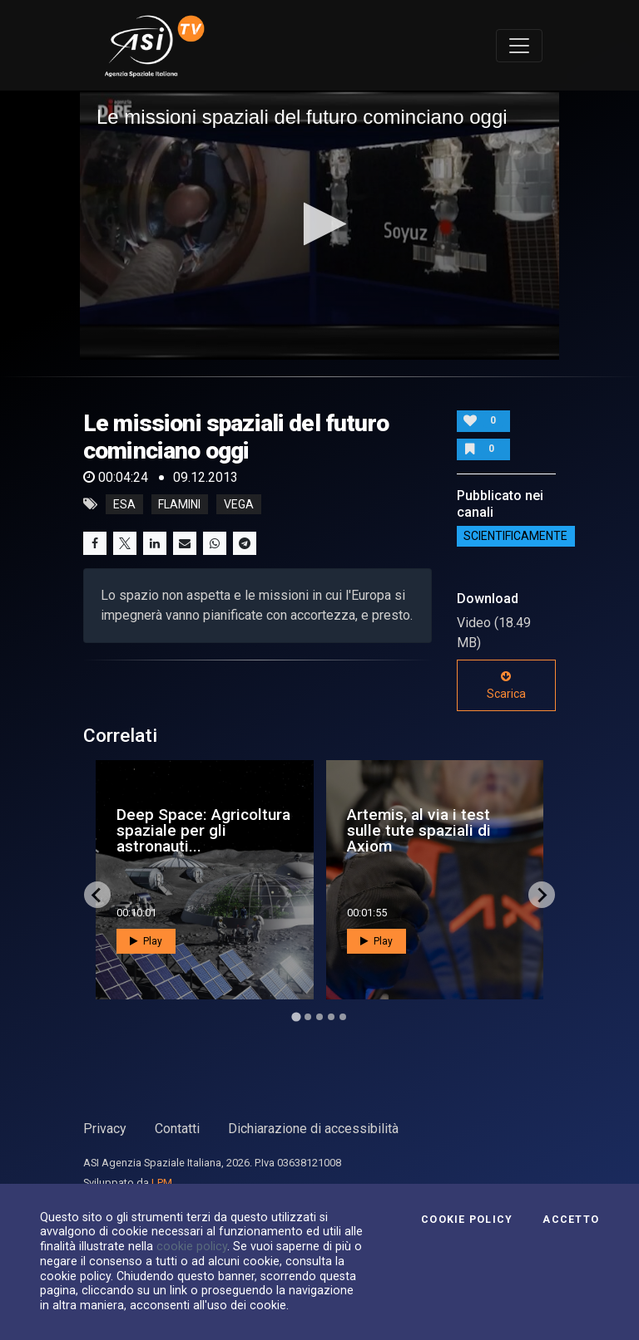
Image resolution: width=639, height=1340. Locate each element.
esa (124, 504)
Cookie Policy (467, 1220)
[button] (320, 224)
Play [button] (146, 941)
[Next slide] (541, 894)
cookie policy (191, 1246)
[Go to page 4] (331, 1017)
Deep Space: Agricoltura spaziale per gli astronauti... (203, 830)
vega (239, 504)
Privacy (104, 1128)
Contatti (177, 1128)
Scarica (506, 685)
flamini (179, 504)
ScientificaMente (515, 536)
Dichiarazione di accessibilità (313, 1128)
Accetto (570, 1220)
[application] (319, 225)
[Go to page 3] (319, 1017)
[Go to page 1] (295, 1017)
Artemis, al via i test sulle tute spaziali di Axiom (419, 830)
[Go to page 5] (342, 1017)
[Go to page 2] (308, 1017)
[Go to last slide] (97, 894)
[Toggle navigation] (519, 45)
